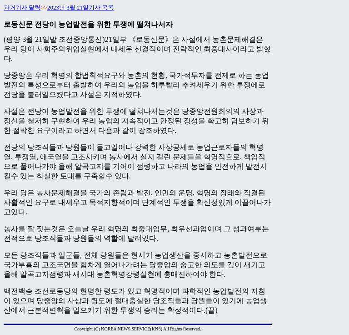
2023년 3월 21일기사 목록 (80, 7)
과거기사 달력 (22, 7)
